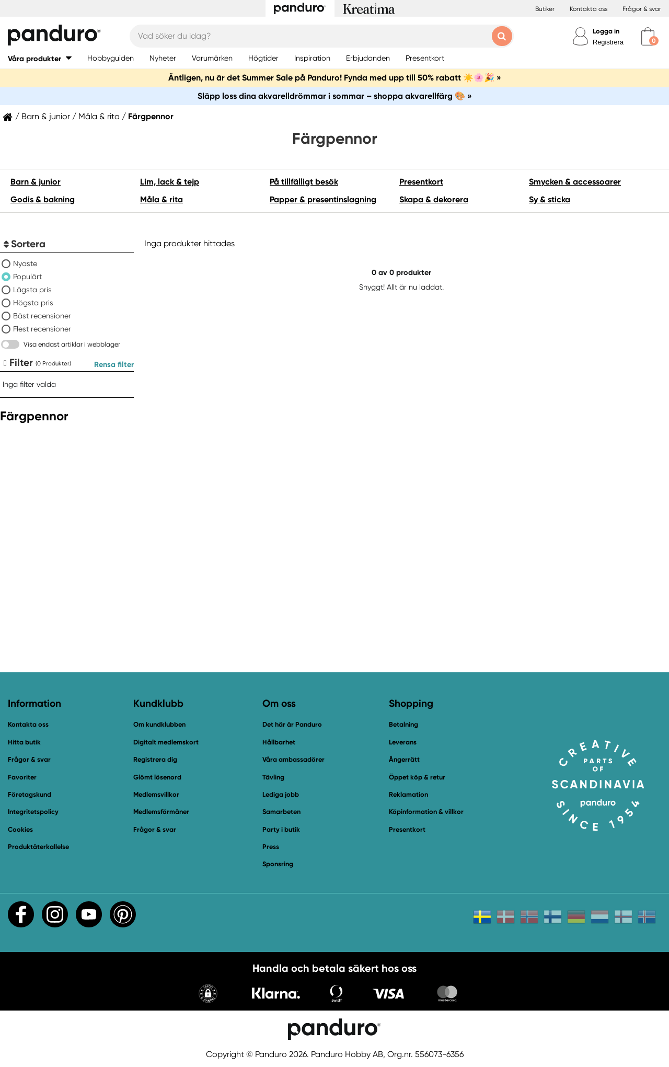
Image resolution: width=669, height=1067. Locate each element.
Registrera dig (155, 759)
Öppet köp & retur (417, 777)
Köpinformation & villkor (426, 812)
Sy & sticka (549, 199)
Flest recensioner (42, 329)
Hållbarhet (278, 742)
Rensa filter (114, 364)
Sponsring (277, 864)
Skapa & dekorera (433, 199)
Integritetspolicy (33, 812)
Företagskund (29, 794)
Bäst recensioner (42, 316)
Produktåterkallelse (38, 847)
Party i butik (281, 829)
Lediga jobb (280, 794)
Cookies (20, 829)
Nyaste (25, 263)
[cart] (648, 36)
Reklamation (408, 794)
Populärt (27, 276)
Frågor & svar (641, 9)
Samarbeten (281, 812)
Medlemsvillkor (156, 794)
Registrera (608, 42)
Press (270, 847)
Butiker (545, 9)
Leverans (403, 742)
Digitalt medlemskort (166, 742)
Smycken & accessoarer (575, 182)
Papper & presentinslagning (323, 199)
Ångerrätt (404, 759)
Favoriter (22, 777)
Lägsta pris (32, 289)
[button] (39, 58)
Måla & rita (99, 116)
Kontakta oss (588, 9)
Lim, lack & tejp (169, 182)
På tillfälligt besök (304, 182)
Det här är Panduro (292, 724)
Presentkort (421, 182)
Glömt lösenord (157, 777)
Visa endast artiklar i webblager (72, 344)
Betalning (403, 724)
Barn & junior (45, 116)
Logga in (606, 31)
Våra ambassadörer (293, 759)
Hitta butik (24, 742)
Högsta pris (33, 303)
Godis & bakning (42, 199)
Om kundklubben (159, 724)
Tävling (273, 777)
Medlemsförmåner (161, 812)
